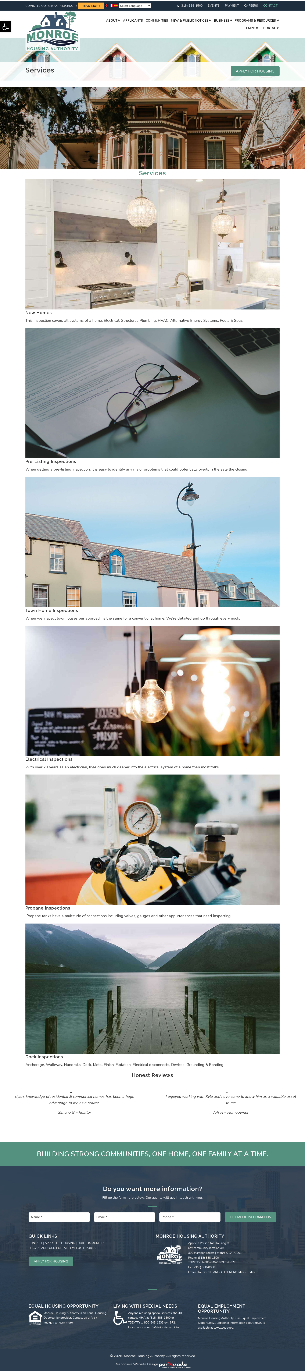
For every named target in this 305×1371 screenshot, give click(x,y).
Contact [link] (270, 5)
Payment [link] (232, 5)
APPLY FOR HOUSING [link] (255, 70)
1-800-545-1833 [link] (152, 1321)
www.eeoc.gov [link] (223, 1327)
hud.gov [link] (48, 1321)
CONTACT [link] (35, 1242)
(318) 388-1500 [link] (191, 5)
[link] (5, 26)
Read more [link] (91, 5)
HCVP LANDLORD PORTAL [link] (49, 1247)
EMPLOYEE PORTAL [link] (83, 1247)
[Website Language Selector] (135, 4)
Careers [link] (251, 5)
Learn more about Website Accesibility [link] (153, 1326)
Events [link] (214, 5)
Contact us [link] (80, 1317)
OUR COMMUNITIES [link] (91, 1242)
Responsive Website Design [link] (136, 1363)
